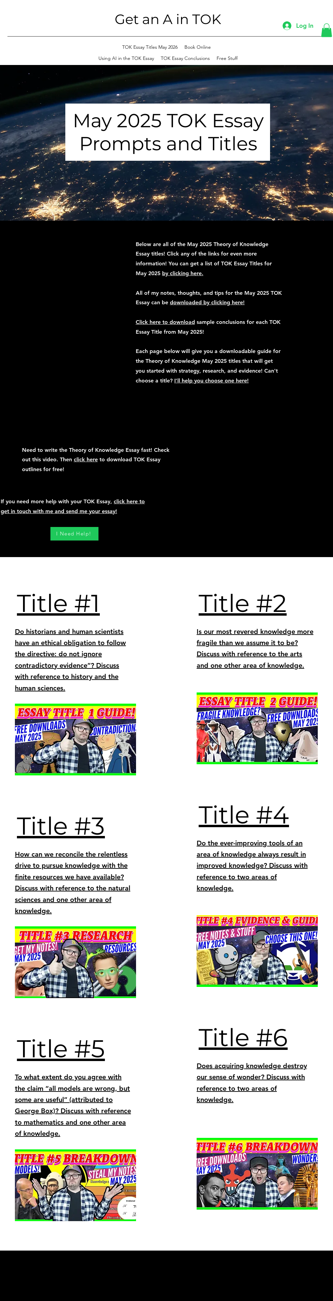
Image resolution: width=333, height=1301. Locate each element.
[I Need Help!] (74, 534)
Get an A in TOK (168, 19)
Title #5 (61, 1048)
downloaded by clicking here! (207, 302)
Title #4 (244, 815)
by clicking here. (182, 273)
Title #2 (243, 603)
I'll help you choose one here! (211, 380)
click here (86, 459)
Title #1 (58, 603)
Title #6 (243, 1037)
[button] (326, 30)
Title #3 (61, 826)
